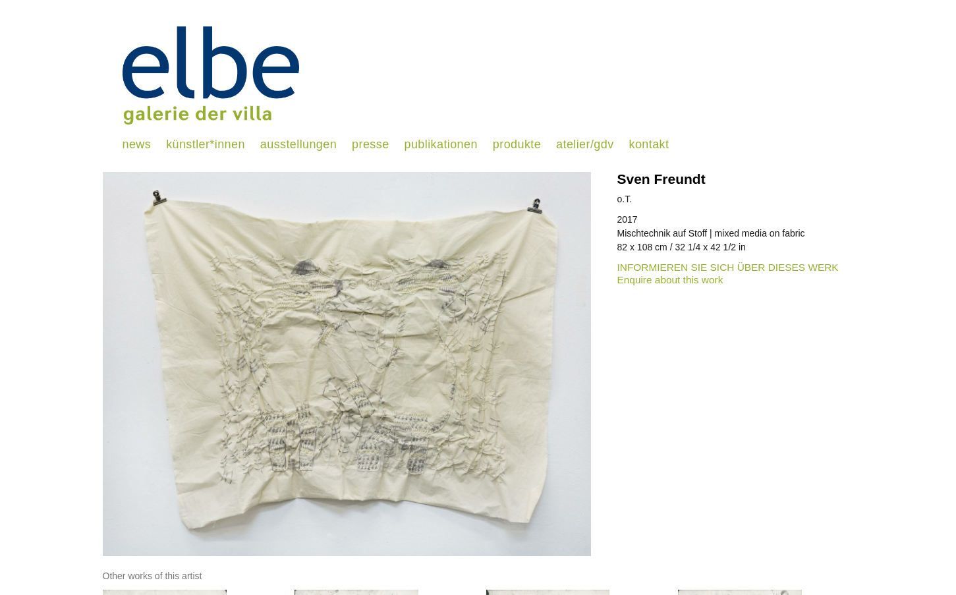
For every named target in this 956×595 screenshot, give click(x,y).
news (137, 144)
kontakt (649, 144)
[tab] (152, 576)
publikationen (441, 144)
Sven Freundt (661, 178)
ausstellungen (298, 144)
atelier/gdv (584, 144)
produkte (517, 144)
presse (370, 144)
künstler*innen (205, 144)
